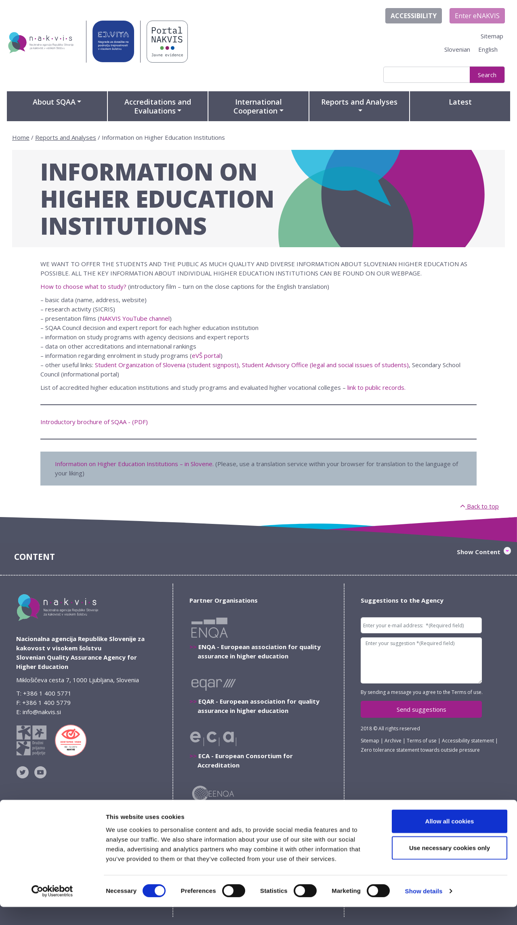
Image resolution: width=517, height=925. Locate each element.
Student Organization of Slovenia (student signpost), (167, 365)
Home (20, 137)
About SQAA (54, 102)
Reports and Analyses (359, 102)
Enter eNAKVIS (477, 15)
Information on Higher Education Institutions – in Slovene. (134, 464)
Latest (460, 102)
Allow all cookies (449, 839)
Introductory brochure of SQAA (83, 422)
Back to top (479, 506)
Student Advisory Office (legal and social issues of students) (325, 365)
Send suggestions (421, 709)
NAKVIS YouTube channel (135, 318)
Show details (424, 909)
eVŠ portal (206, 355)
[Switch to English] (488, 49)
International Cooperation (257, 106)
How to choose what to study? (83, 286)
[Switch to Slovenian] (457, 49)
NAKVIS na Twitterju (24, 772)
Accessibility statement (468, 740)
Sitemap (492, 36)
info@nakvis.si (42, 712)
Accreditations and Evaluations (157, 106)
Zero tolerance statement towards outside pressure (420, 749)
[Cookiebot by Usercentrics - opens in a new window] (52, 909)
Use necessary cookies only (449, 865)
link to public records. (376, 387)
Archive (393, 740)
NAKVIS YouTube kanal (42, 772)
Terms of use (466, 692)
